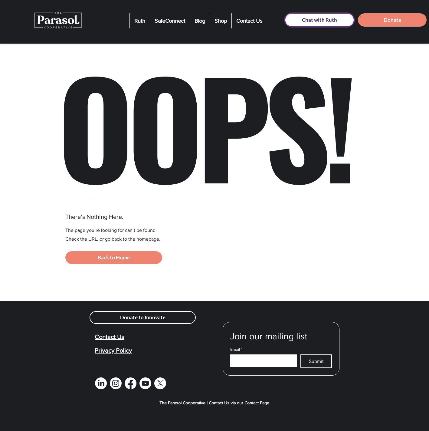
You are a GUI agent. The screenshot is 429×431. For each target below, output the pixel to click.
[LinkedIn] (101, 383)
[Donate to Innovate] (143, 317)
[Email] (261, 360)
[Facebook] (130, 383)
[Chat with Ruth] (319, 20)
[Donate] (392, 20)
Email (236, 349)
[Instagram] (116, 383)
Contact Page (256, 402)
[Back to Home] (113, 257)
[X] (160, 383)
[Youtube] (145, 383)
